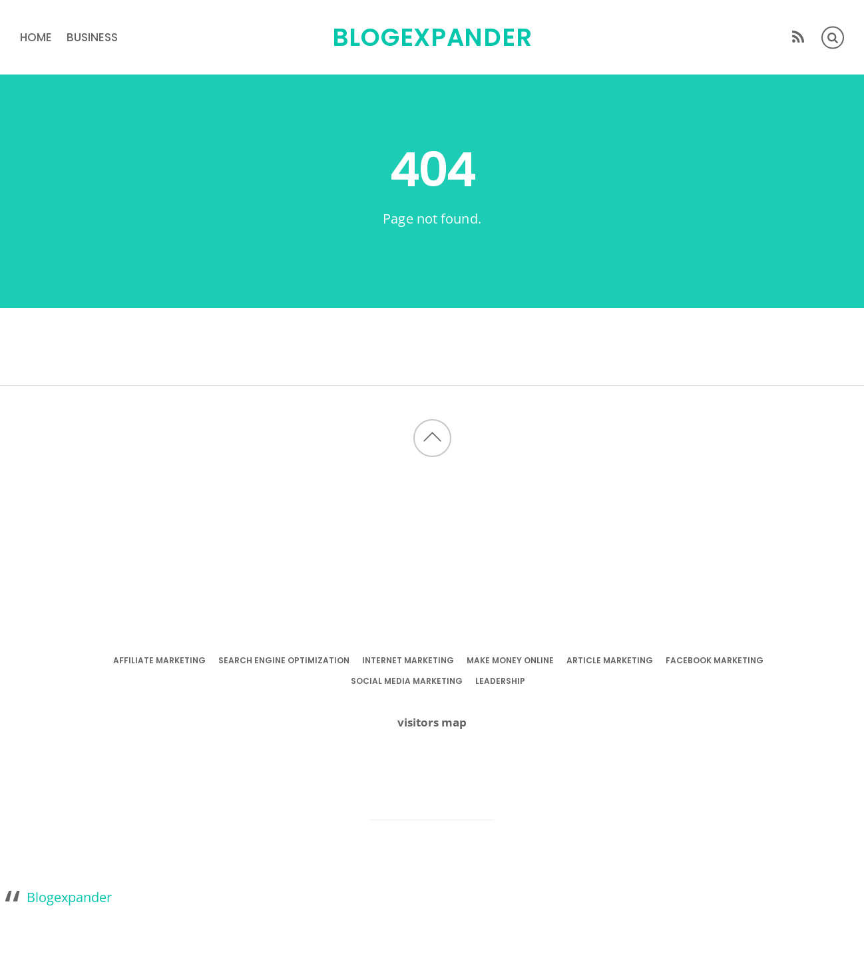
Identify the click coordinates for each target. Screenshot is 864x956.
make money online (510, 660)
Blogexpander (69, 896)
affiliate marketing (159, 660)
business (92, 37)
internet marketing (408, 660)
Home (36, 37)
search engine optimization (283, 660)
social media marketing (407, 681)
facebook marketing (714, 660)
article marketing (609, 660)
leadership (500, 681)
